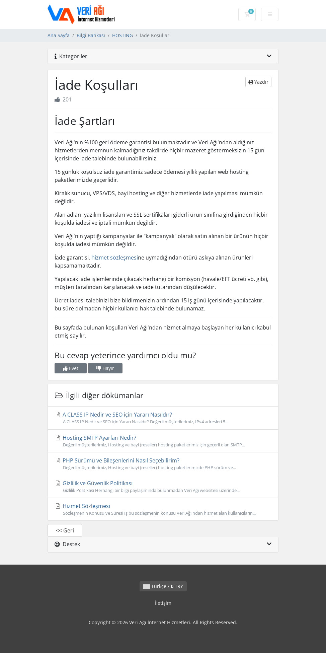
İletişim (163, 603)
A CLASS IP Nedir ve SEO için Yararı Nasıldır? (163, 418)
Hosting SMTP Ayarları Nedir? (163, 441)
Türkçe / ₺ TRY (163, 586)
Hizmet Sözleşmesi (163, 509)
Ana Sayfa (59, 35)
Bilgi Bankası (91, 35)
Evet (70, 368)
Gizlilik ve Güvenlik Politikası (163, 487)
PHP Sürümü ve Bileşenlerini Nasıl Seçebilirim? (163, 464)
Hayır (105, 368)
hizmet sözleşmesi (114, 257)
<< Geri (65, 530)
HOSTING (122, 35)
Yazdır (258, 82)
